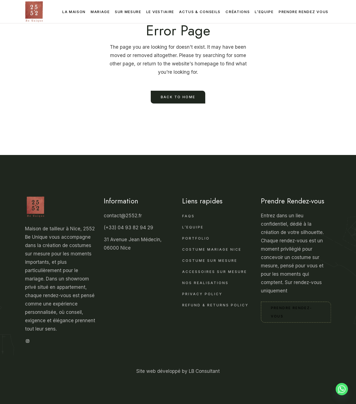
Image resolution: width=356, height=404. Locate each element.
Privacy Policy (202, 294)
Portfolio (196, 238)
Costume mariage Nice (211, 249)
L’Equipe (193, 227)
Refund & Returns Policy (215, 305)
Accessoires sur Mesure (214, 272)
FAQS (188, 216)
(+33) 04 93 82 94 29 (129, 227)
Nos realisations (205, 283)
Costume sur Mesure (209, 260)
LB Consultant (204, 371)
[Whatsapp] (342, 391)
